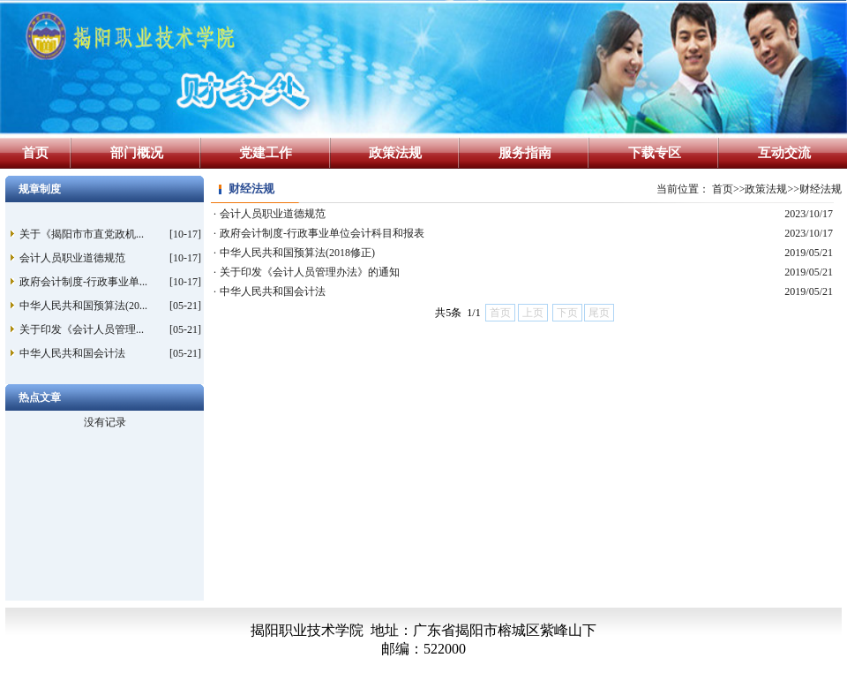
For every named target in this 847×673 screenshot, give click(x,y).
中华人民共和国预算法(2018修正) (297, 252)
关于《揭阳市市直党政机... (81, 234)
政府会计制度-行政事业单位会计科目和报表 (322, 233)
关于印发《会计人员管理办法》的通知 (310, 272)
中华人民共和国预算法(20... (83, 305)
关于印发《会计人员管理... (81, 329)
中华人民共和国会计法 (72, 353)
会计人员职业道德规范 (72, 258)
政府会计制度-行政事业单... (83, 282)
